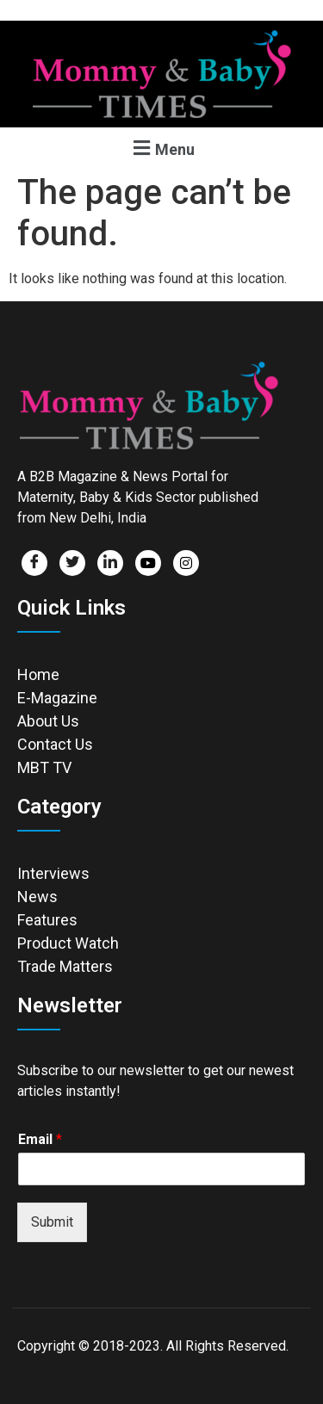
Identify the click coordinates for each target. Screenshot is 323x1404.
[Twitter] (72, 563)
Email (40, 1139)
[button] (161, 148)
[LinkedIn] (110, 563)
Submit (52, 1222)
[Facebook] (34, 563)
